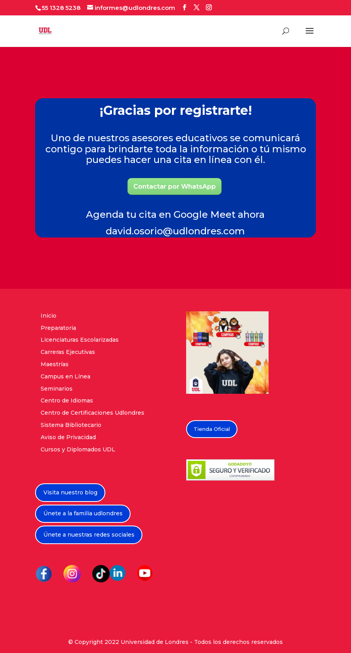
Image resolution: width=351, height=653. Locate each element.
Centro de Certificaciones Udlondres (92, 412)
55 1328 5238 (61, 7)
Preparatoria (58, 327)
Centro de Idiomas (67, 400)
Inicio (48, 315)
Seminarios (57, 388)
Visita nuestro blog (70, 492)
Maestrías (55, 364)
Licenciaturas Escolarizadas (80, 339)
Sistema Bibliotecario (71, 424)
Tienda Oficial (212, 429)
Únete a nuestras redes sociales (88, 534)
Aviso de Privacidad (68, 437)
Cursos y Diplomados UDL (78, 449)
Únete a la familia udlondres (83, 513)
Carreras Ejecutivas (68, 352)
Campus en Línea (65, 376)
